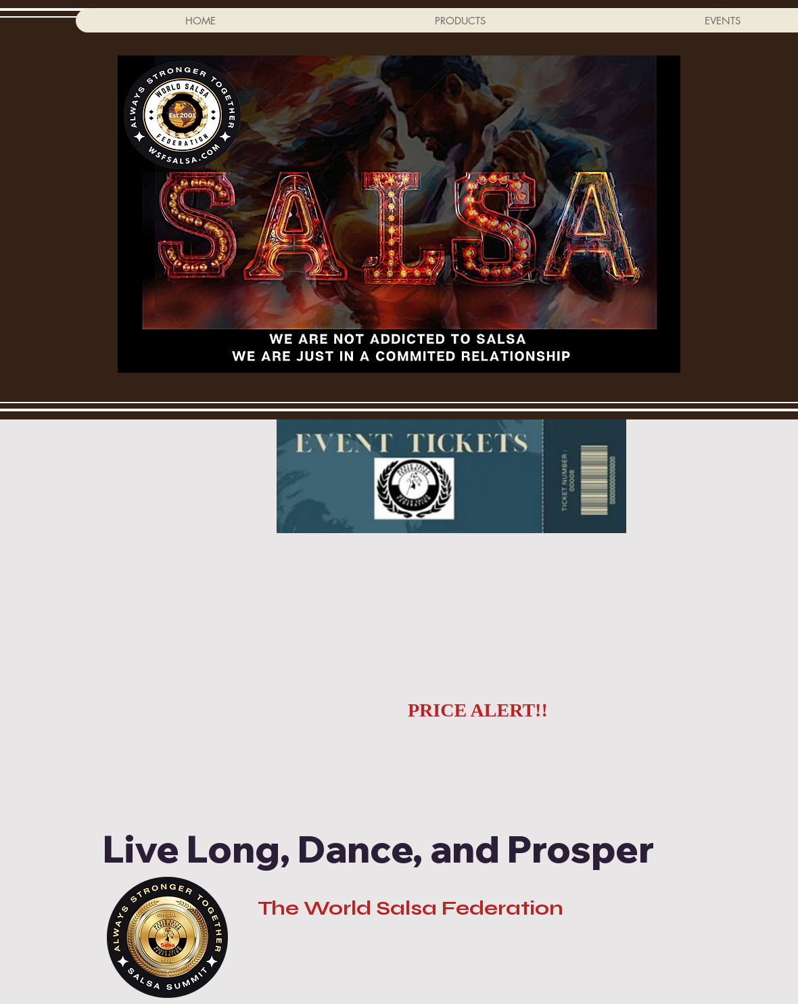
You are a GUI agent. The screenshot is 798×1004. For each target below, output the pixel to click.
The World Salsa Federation (410, 908)
